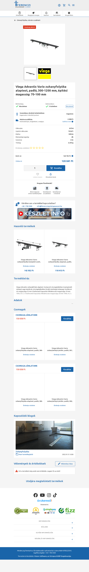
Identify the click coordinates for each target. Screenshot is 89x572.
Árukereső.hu (44, 513)
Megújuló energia (33, 15)
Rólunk (44, 537)
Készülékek (19, 15)
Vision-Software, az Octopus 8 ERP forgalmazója (52, 568)
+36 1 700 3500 (27, 206)
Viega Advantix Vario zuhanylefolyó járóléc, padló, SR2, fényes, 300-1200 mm (59, 410)
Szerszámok (56, 15)
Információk (44, 530)
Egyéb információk (44, 543)
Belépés (59, 5)
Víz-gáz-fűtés (69, 15)
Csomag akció (29, 27)
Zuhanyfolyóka (22, 460)
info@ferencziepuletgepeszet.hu (49, 206)
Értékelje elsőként (29, 266)
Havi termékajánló (24, 463)
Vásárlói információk (44, 550)
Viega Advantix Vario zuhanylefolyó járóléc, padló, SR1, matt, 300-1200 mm (59, 362)
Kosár (64, 5)
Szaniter (46, 15)
